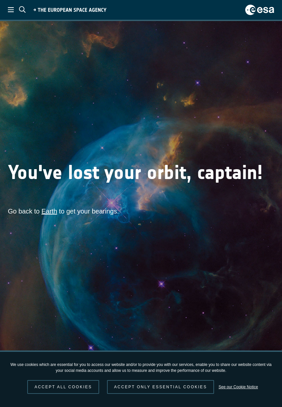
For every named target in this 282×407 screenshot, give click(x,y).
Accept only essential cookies (160, 387)
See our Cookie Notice (238, 387)
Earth (49, 211)
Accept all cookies (63, 387)
